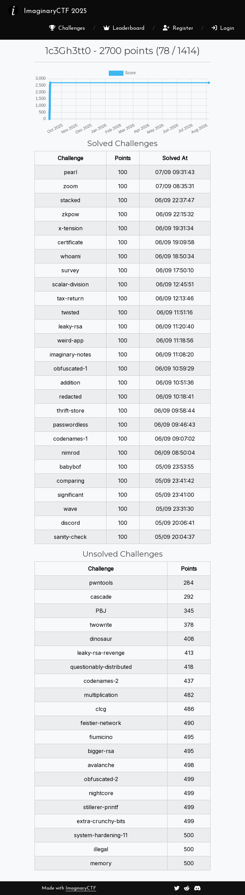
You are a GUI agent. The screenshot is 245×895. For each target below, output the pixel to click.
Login (223, 28)
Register (178, 28)
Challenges (67, 28)
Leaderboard (123, 28)
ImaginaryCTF (81, 888)
